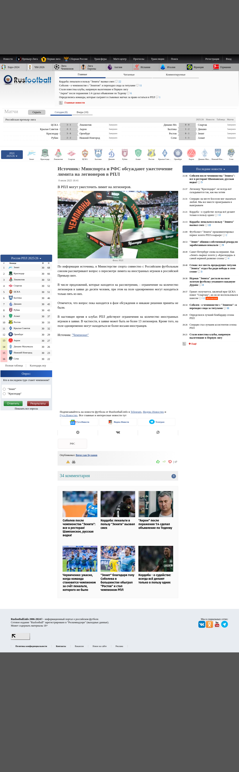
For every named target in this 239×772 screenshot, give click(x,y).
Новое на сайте (99, 646)
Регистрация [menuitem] (212, 58)
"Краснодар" (14, 393)
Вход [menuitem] (228, 58)
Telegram (136, 411)
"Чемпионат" (80, 335)
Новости (210, 119)
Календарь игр (38, 365)
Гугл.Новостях (69, 415)
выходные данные (98, 622)
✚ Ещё (192, 343)
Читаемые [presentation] (128, 74)
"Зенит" (11, 389)
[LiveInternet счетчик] (20, 638)
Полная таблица (14, 365)
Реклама (119, 646)
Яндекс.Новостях (153, 411)
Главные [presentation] (82, 74)
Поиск (174, 58)
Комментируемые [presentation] (176, 74)
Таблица (221, 119)
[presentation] (32, 111)
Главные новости (75, 102)
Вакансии (79, 646)
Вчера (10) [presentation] (82, 112)
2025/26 (200, 119)
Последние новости (210, 169)
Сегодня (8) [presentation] (61, 112)
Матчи (230, 119)
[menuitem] (77, 58)
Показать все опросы (26, 408)
